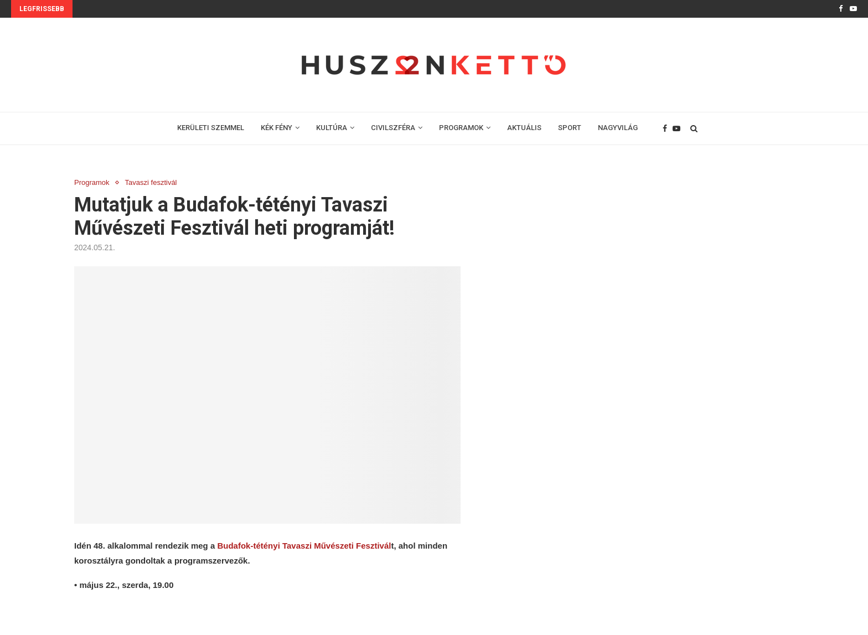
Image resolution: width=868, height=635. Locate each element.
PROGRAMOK (461, 127)
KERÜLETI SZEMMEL (210, 127)
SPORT (569, 127)
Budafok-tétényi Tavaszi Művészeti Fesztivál (304, 545)
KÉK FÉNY (276, 127)
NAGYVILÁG (618, 127)
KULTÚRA (331, 127)
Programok (92, 182)
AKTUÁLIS (524, 127)
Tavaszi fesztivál (151, 182)
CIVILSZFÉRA (393, 127)
